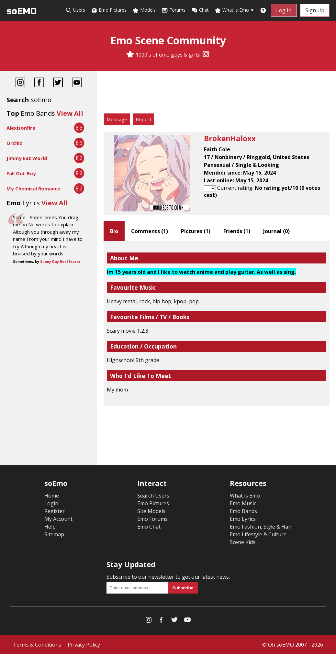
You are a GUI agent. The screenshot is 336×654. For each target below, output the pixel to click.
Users (75, 10)
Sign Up (314, 10)
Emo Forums (152, 518)
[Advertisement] (217, 94)
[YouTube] (77, 83)
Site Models (151, 511)
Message (116, 119)
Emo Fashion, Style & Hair (261, 526)
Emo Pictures (109, 10)
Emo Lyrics (243, 518)
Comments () (149, 231)
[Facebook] (39, 83)
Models (144, 10)
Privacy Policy (84, 644)
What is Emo (234, 10)
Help (50, 526)
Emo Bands (243, 511)
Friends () (236, 231)
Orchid (14, 143)
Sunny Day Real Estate (60, 261)
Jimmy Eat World (26, 158)
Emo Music (243, 503)
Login (51, 503)
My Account (58, 518)
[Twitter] (58, 83)
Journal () (276, 231)
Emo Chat (149, 526)
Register (54, 511)
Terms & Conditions (37, 644)
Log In (284, 10)
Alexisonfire (20, 127)
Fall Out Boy (21, 173)
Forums (173, 10)
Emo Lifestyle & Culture (258, 534)
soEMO (21, 11)
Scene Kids (242, 542)
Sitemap (54, 534)
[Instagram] (206, 54)
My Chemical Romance (33, 188)
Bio (114, 231)
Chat (200, 10)
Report (143, 119)
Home (51, 495)
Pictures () (195, 231)
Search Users (153, 495)
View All (70, 113)
